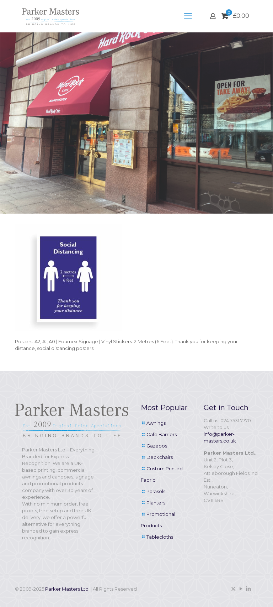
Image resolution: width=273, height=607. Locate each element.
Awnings (156, 423)
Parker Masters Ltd (67, 589)
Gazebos (156, 446)
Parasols (155, 491)
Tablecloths (159, 537)
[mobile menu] (188, 16)
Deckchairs (159, 457)
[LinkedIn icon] (248, 588)
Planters (155, 503)
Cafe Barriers (161, 434)
